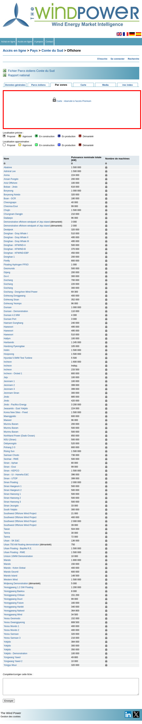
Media (105, 85)
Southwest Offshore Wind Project (20, 513)
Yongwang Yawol (12, 657)
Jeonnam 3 (9, 389)
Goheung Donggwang (14, 295)
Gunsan (7, 307)
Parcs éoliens (38, 85)
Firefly (7, 260)
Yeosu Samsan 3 (12, 638)
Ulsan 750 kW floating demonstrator (21, 544)
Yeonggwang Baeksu (14, 591)
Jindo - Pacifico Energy (15, 404)
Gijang (7, 272)
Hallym (7, 338)
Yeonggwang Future (13, 603)
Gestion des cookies (11, 720)
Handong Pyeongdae (14, 346)
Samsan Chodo (11, 455)
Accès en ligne (24, 41)
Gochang (8, 280)
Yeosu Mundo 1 (11, 626)
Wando (7, 560)
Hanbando (9, 342)
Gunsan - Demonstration (16, 311)
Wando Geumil (11, 571)
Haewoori (8, 327)
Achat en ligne (8, 41)
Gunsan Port (10, 319)
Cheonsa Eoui (11, 206)
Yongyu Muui (10, 665)
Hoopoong (9, 354)
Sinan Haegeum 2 (12, 490)
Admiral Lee (10, 171)
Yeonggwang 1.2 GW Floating (18, 587)
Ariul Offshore (10, 183)
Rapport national (19, 75)
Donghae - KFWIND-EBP (16, 253)
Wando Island (10, 575)
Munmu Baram (11, 424)
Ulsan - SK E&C (11, 540)
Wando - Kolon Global (14, 568)
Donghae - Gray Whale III (16, 241)
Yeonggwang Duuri (13, 599)
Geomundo (9, 268)
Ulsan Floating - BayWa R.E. (18, 548)
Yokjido (7, 641)
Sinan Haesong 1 (12, 494)
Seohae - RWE (11, 459)
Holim (6, 350)
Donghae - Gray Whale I (16, 233)
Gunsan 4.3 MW (12, 315)
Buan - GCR (10, 198)
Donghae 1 (9, 257)
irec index (127, 85)
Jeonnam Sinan (11, 393)
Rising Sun (9, 451)
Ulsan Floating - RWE (14, 552)
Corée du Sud (52, 50)
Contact (49, 41)
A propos (38, 41)
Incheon (8, 362)
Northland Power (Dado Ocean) (19, 435)
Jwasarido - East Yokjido (16, 408)
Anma (6, 175)
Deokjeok (8, 229)
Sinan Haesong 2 (12, 498)
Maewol (7, 420)
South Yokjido (10, 509)
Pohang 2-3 (9, 447)
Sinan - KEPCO (11, 470)
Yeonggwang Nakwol (14, 610)
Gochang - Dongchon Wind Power (20, 292)
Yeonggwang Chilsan (14, 595)
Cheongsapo (10, 202)
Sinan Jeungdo (11, 505)
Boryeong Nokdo (12, 194)
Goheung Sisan (11, 299)
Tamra (7, 533)
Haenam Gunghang (13, 323)
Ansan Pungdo (11, 179)
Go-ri (6, 276)
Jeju (6, 377)
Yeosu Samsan (11, 634)
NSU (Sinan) (10, 439)
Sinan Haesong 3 (12, 502)
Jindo (6, 397)
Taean (7, 529)
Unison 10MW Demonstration (18, 556)
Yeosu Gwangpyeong (14, 622)
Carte (83, 85)
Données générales (15, 85)
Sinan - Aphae (11, 463)
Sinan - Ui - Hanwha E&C (16, 474)
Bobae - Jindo (10, 187)
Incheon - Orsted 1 (13, 373)
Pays (34, 50)
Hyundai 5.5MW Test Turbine (18, 358)
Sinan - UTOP (10, 478)
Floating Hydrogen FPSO (16, 264)
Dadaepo (8, 218)
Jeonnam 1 (9, 381)
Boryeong (8, 190)
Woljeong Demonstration (16, 583)
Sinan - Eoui (10, 467)
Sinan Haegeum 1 (12, 486)
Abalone (8, 167)
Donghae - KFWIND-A (15, 245)
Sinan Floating (11, 482)
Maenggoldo (10, 416)
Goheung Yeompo (12, 303)
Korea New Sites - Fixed (16, 412)
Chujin (7, 210)
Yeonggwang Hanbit (13, 606)
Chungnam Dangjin (13, 214)
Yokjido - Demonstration (15, 653)
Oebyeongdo (10, 443)
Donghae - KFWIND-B (15, 249)
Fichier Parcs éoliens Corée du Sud (31, 70)
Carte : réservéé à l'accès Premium (72, 99)
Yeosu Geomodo (12, 618)
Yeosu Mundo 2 (11, 630)
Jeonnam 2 (9, 385)
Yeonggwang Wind (13, 614)
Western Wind (11, 579)
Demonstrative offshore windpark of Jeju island (27, 222)
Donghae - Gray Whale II (16, 237)
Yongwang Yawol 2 (13, 661)
